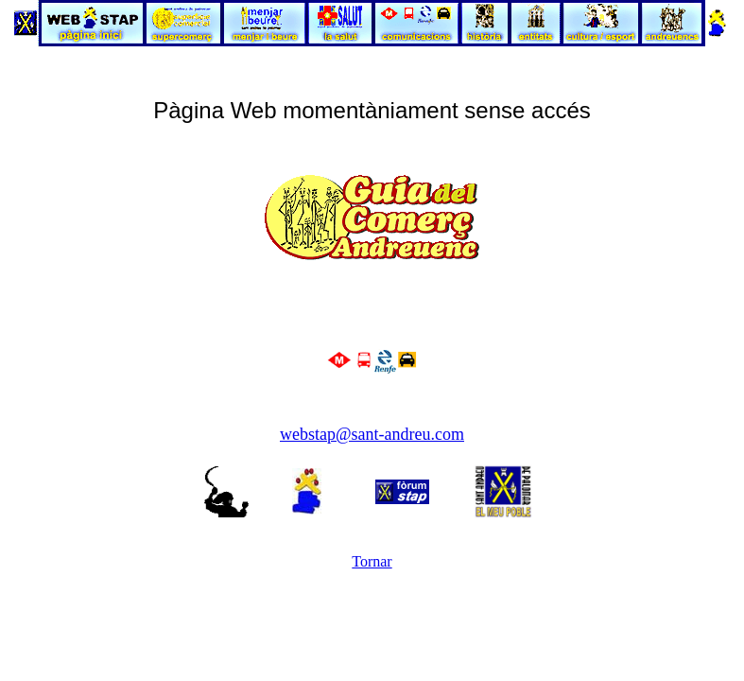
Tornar (371, 561)
